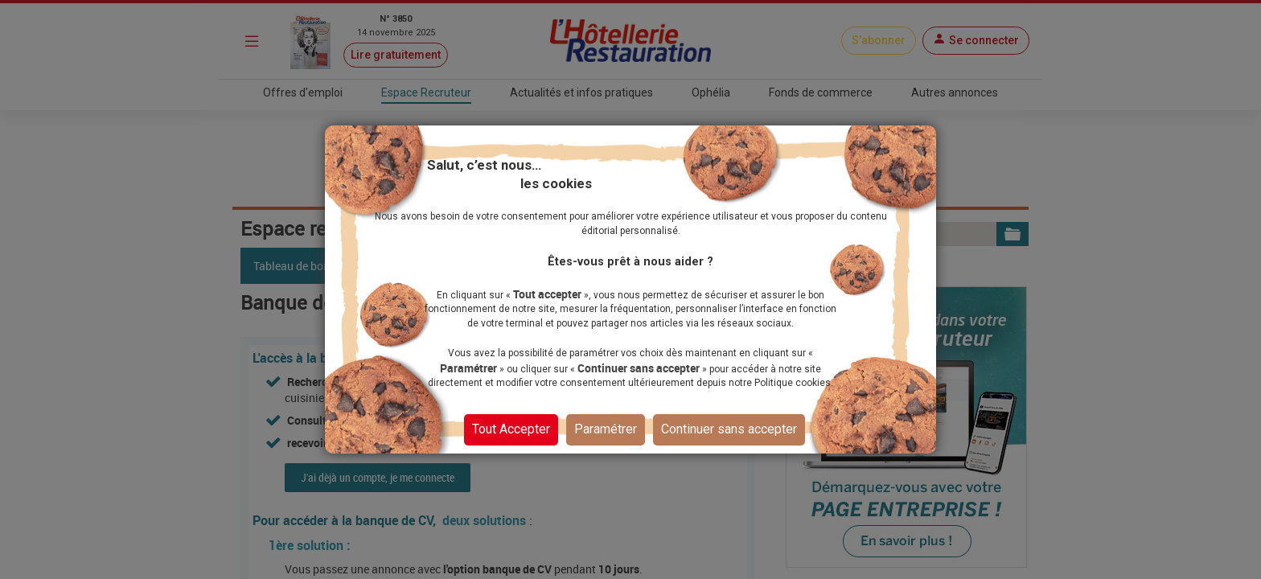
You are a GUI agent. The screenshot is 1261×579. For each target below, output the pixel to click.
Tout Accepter (511, 428)
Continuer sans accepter (729, 428)
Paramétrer (605, 428)
